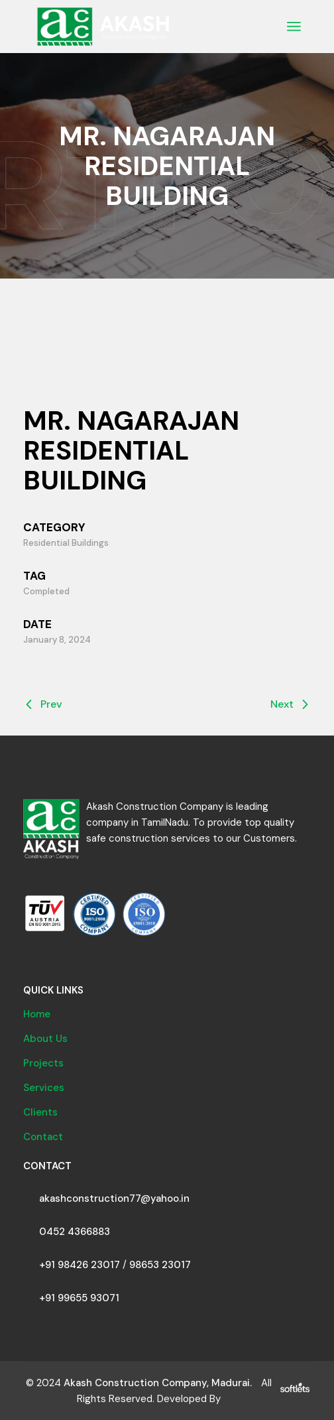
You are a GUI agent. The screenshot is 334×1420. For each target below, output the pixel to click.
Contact (43, 1136)
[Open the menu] (294, 26)
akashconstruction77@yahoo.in (114, 1198)
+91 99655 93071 (79, 1298)
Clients (40, 1112)
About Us (45, 1038)
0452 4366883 (74, 1231)
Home (36, 1014)
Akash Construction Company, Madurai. (158, 1382)
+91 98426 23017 (79, 1264)
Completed (46, 591)
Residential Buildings (66, 543)
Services (43, 1087)
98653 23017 (160, 1264)
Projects (43, 1063)
